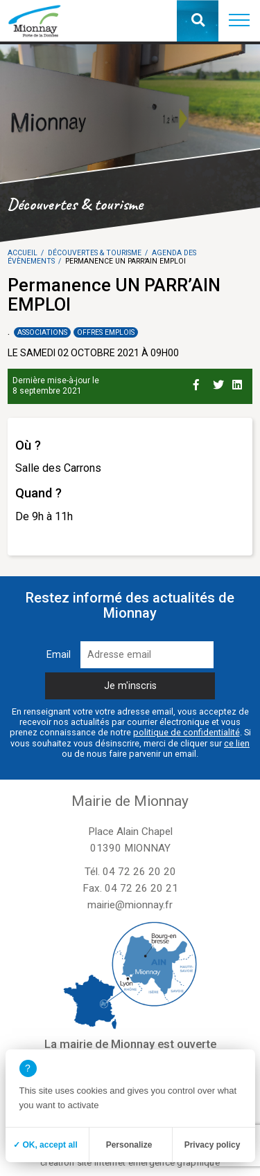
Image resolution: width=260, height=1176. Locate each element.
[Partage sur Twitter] (220, 382)
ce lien (237, 743)
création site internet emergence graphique (130, 1162)
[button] (239, 21)
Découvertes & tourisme (94, 252)
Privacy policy (212, 1145)
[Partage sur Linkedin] (239, 382)
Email (58, 655)
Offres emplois (106, 332)
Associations (42, 332)
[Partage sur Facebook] (200, 382)
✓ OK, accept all (45, 1145)
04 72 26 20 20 (139, 871)
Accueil (22, 252)
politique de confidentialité (186, 732)
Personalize (129, 1145)
